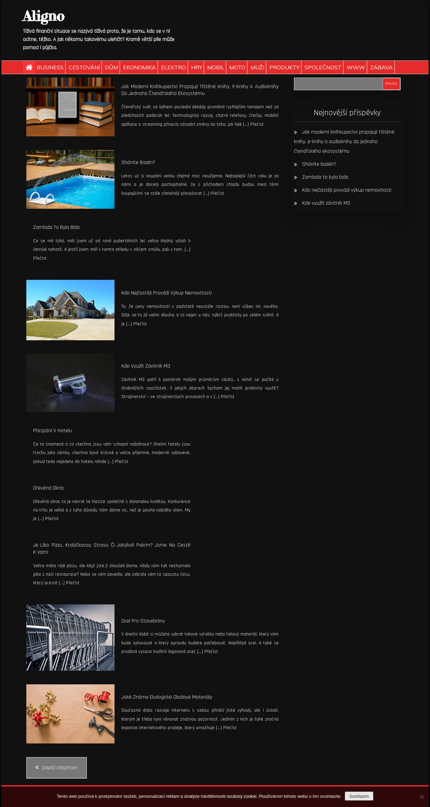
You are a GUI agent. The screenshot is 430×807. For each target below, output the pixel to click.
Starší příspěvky (60, 768)
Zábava (381, 67)
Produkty (284, 67)
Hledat (391, 83)
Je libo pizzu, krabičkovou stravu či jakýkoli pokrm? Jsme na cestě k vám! (111, 549)
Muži (257, 67)
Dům (111, 67)
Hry (196, 67)
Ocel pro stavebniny (143, 621)
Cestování (84, 67)
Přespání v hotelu (52, 430)
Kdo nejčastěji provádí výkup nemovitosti (166, 293)
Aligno (43, 16)
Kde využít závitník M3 (145, 366)
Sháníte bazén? (138, 162)
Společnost (323, 67)
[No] (421, 796)
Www (356, 67)
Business (50, 67)
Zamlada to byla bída (56, 227)
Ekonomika (139, 67)
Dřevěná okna (48, 488)
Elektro (173, 67)
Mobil (215, 67)
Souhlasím (359, 796)
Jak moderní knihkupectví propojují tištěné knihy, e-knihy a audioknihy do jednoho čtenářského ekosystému (200, 90)
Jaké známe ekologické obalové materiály (166, 697)
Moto (237, 67)
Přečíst (257, 124)
